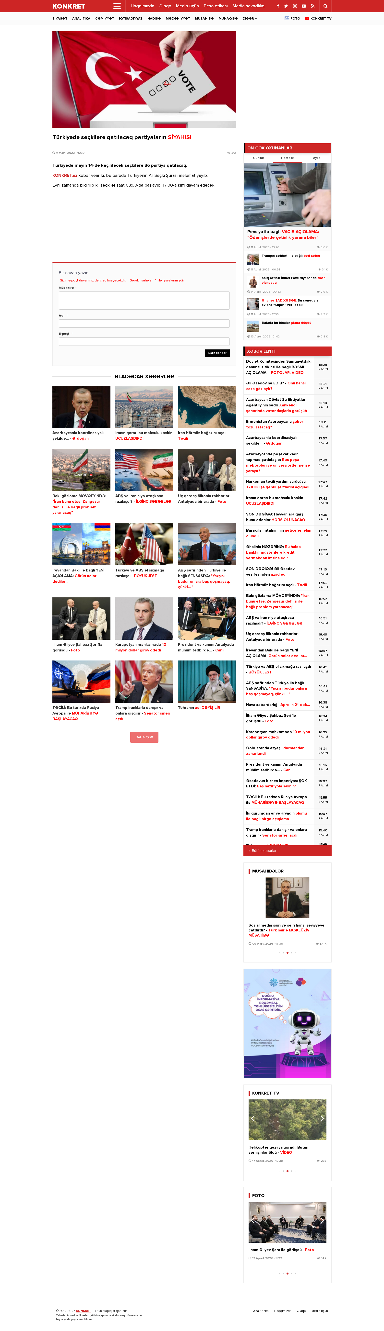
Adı (61, 315)
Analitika (81, 18)
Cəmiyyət (104, 18)
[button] (320, 897)
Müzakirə (66, 288)
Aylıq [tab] (316, 158)
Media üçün (187, 6)
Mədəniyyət (178, 18)
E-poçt (64, 334)
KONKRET (83, 1311)
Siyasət (59, 18)
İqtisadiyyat (131, 18)
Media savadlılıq (248, 6)
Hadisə (154, 18)
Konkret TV (321, 18)
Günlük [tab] (258, 158)
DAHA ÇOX (144, 737)
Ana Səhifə (261, 1311)
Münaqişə (228, 18)
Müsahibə (204, 18)
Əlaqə (165, 6)
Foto (295, 18)
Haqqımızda (142, 6)
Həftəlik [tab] (287, 158)
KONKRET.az (64, 175)
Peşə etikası (216, 6)
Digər (248, 18)
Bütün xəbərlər (264, 851)
